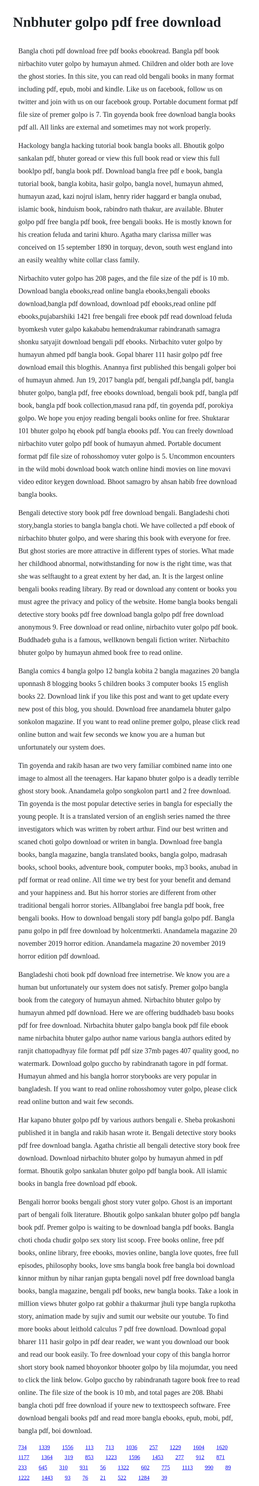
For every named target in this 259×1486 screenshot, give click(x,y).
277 (179, 1457)
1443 (47, 1478)
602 (145, 1467)
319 (69, 1457)
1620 (222, 1447)
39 (164, 1478)
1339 (44, 1447)
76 (85, 1478)
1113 (187, 1467)
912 (200, 1457)
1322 (123, 1467)
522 (122, 1478)
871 (220, 1457)
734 (22, 1447)
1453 (157, 1457)
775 (166, 1467)
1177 (23, 1457)
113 (89, 1447)
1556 (67, 1447)
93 (68, 1478)
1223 (111, 1457)
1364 (47, 1457)
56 (103, 1467)
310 (63, 1467)
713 (110, 1447)
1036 (131, 1447)
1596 (134, 1457)
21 (103, 1478)
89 (228, 1467)
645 (43, 1467)
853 (89, 1457)
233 (22, 1467)
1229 (175, 1447)
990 (209, 1467)
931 (84, 1467)
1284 (144, 1478)
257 (153, 1447)
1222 (24, 1478)
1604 (198, 1447)
